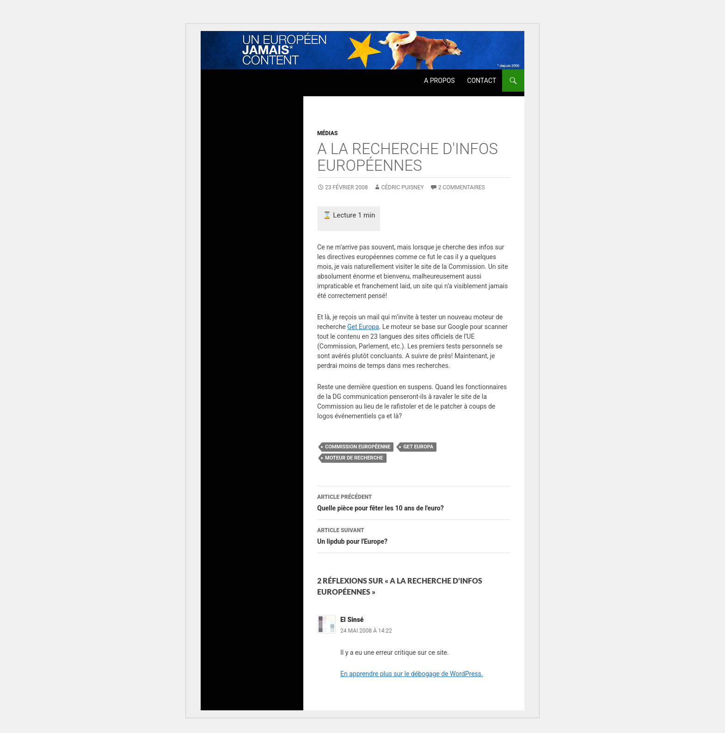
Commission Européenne (357, 447)
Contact (481, 80)
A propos (439, 80)
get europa (418, 447)
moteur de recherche (354, 458)
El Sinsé (352, 619)
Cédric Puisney (402, 187)
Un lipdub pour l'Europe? (413, 535)
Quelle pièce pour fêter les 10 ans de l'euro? (413, 501)
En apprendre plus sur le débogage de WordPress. (411, 673)
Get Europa (363, 326)
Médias (327, 133)
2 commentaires (461, 187)
